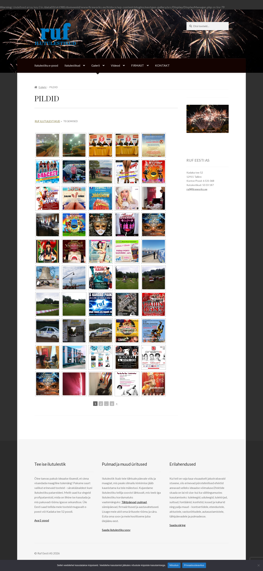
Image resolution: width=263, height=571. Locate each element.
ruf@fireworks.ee (196, 189)
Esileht (43, 87)
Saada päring (177, 525)
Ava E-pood (41, 520)
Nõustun (174, 565)
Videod (115, 65)
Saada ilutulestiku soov (116, 530)
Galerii (95, 65)
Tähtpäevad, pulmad (134, 502)
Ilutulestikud (72, 65)
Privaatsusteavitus (194, 565)
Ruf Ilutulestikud (47, 121)
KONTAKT (162, 65)
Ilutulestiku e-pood (46, 65)
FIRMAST (137, 65)
